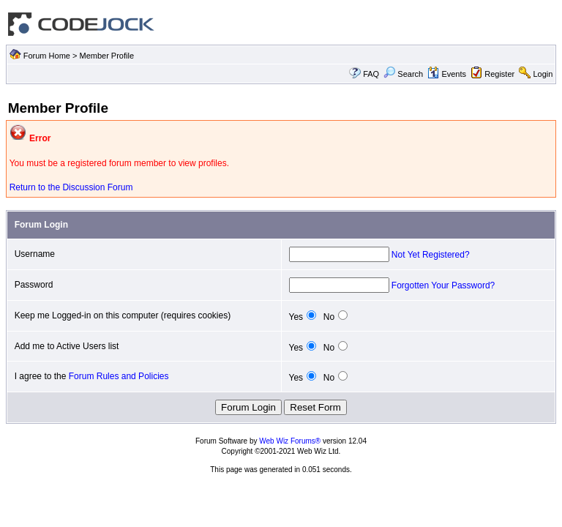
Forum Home (46, 55)
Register (499, 74)
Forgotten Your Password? (443, 285)
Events (446, 74)
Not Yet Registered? (430, 255)
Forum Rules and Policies (119, 376)
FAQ (371, 74)
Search (403, 74)
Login (542, 74)
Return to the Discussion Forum (71, 187)
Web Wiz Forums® (290, 441)
